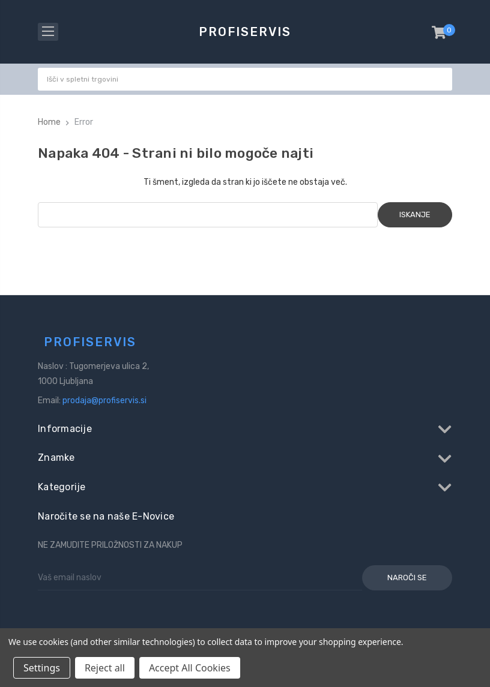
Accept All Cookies (190, 667)
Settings (41, 667)
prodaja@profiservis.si (104, 400)
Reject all (105, 667)
